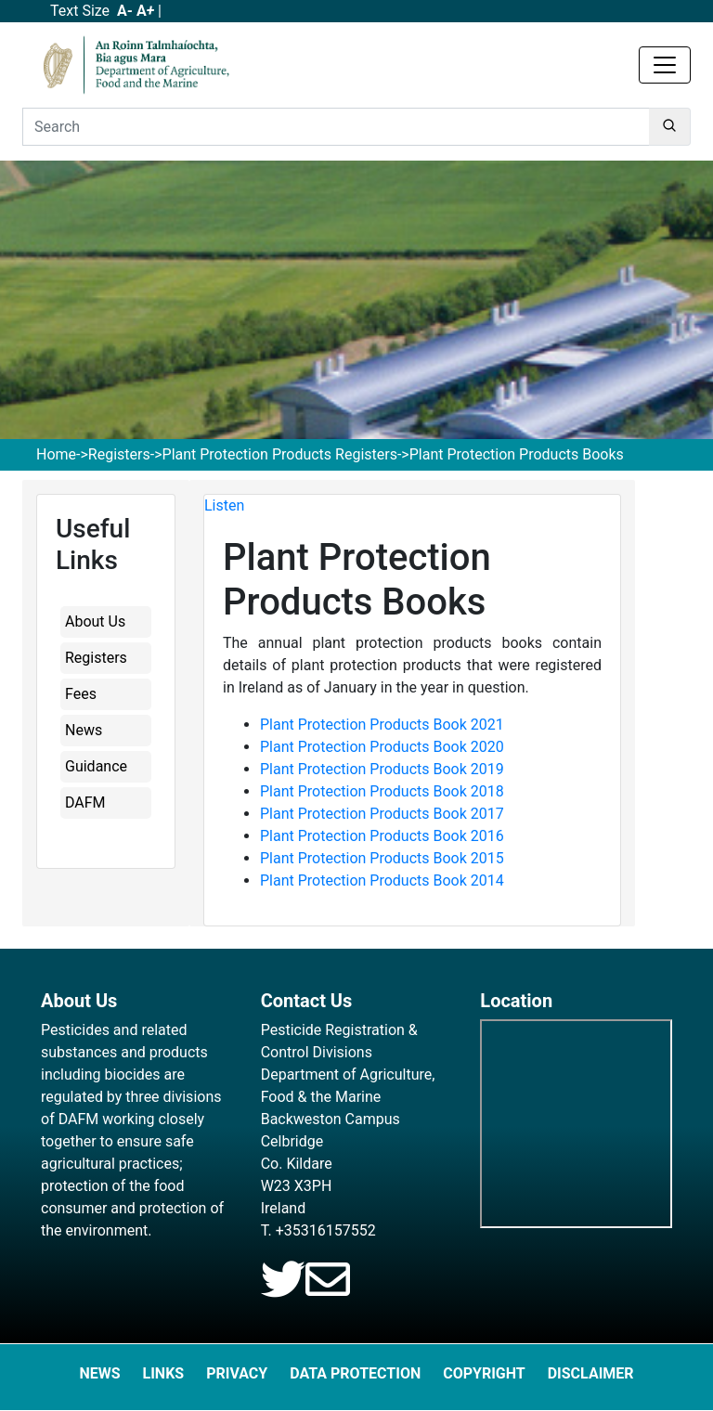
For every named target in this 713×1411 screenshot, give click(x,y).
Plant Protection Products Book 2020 (382, 747)
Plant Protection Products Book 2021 (382, 724)
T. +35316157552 (318, 1230)
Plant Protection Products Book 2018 (382, 791)
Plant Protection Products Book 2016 (382, 836)
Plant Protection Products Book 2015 (382, 858)
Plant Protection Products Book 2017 (382, 813)
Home (56, 454)
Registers (119, 454)
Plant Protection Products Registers (279, 454)
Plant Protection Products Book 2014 (382, 880)
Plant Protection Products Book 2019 (382, 769)
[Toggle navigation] (665, 65)
